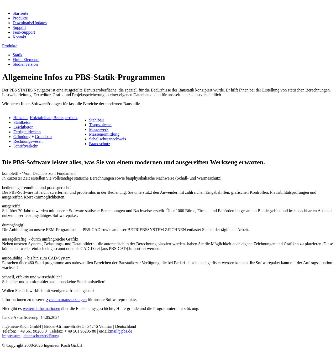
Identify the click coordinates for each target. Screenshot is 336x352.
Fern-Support (24, 32)
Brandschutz (99, 143)
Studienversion (25, 64)
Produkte (20, 18)
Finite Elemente (26, 59)
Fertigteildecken (27, 132)
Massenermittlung (104, 134)
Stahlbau (96, 120)
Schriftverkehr (25, 146)
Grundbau (43, 136)
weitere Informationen (41, 308)
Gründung (21, 136)
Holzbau (20, 117)
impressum (11, 336)
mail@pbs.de (121, 331)
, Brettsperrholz (64, 117)
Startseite (20, 13)
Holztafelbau (40, 117)
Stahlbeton (22, 122)
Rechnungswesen (28, 141)
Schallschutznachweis (107, 139)
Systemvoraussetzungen (66, 299)
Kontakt (19, 37)
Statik (17, 55)
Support (19, 27)
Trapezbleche (100, 125)
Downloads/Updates (30, 23)
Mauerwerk (98, 129)
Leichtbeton (23, 127)
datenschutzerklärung (41, 336)
